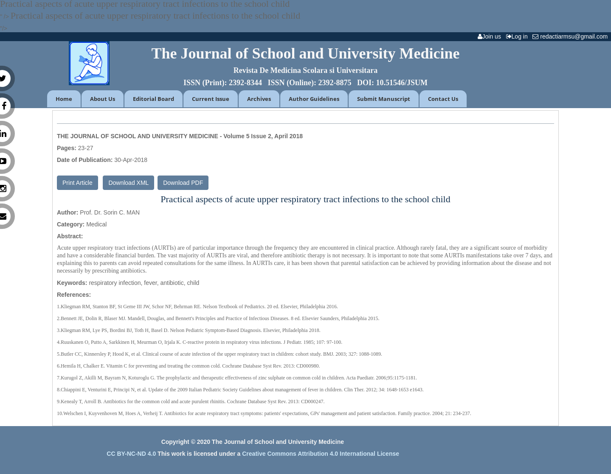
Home (64, 99)
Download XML (128, 182)
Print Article (77, 182)
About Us (102, 99)
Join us (491, 36)
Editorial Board (153, 99)
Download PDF (183, 182)
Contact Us (443, 99)
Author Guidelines (314, 99)
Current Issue (210, 99)
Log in (518, 36)
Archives (259, 99)
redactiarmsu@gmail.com (571, 36)
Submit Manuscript (383, 99)
